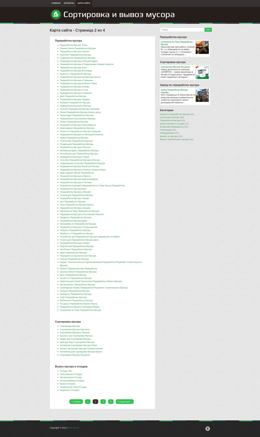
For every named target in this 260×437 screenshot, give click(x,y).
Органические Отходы (71, 377)
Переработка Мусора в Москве (75, 192)
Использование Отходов (72, 380)
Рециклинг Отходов (69, 390)
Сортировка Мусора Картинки (74, 329)
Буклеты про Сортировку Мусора (76, 336)
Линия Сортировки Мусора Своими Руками (81, 348)
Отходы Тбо (66, 371)
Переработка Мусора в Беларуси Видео (80, 307)
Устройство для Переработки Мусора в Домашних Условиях (90, 236)
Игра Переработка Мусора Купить (77, 204)
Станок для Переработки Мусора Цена (79, 240)
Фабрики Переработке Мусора (75, 102)
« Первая (76, 401)
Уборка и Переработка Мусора (75, 230)
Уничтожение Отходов (71, 374)
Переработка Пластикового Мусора (77, 118)
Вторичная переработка (174, 127)
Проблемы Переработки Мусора (76, 249)
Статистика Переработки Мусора (76, 141)
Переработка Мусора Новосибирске (78, 125)
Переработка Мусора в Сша (74, 90)
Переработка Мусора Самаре (74, 198)
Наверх (207, 428)
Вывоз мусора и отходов (174, 124)
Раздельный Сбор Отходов (73, 387)
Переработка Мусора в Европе (75, 176)
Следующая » (125, 401)
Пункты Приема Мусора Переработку (78, 268)
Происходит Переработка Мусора (77, 115)
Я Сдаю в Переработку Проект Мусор (78, 303)
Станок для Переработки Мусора (76, 195)
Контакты (69, 3)
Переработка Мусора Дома (73, 220)
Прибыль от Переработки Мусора (76, 233)
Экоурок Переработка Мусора (75, 291)
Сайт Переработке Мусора (73, 297)
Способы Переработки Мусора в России (80, 160)
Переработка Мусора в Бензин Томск (78, 83)
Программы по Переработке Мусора (78, 224)
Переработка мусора (173, 37)
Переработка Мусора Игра (73, 189)
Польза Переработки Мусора (74, 259)
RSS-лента (73, 428)
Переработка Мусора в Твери (74, 157)
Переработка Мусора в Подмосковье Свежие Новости (87, 64)
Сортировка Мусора (70, 326)
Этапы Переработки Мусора (74, 121)
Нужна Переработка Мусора (74, 138)
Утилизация (168, 130)
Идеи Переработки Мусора (73, 252)
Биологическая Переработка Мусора (78, 272)
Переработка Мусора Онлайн (74, 86)
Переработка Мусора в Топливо (76, 182)
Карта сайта (84, 3)
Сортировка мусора (173, 62)
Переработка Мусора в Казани (75, 208)
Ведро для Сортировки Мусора (75, 339)
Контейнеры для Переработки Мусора (79, 153)
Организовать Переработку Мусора (77, 284)
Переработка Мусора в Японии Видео (79, 61)
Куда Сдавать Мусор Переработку (77, 173)
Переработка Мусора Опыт (73, 67)
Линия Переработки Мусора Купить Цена (80, 112)
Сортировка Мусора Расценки (75, 355)
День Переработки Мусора (73, 275)
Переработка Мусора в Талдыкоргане (78, 227)
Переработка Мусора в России (75, 147)
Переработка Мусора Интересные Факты (80, 77)
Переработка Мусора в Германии (76, 80)
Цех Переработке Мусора (72, 201)
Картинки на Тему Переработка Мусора (79, 211)
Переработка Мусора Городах (75, 99)
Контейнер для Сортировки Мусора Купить (81, 351)
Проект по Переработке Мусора (76, 278)
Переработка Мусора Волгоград (76, 70)
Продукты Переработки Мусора (75, 217)
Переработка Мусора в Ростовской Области (82, 214)
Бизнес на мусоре (171, 136)
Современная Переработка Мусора (77, 58)
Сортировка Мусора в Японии (75, 332)
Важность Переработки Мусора (75, 74)
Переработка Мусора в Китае (74, 51)
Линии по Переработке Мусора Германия (80, 131)
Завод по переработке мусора (179, 85)
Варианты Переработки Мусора (76, 294)
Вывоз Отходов (67, 383)
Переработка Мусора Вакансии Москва (79, 166)
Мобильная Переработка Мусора (76, 300)
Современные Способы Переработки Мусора (82, 163)
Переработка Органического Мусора (78, 256)
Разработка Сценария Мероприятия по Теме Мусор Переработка (92, 185)
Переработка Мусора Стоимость (76, 93)
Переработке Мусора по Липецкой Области (81, 134)
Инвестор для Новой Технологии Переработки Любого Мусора (91, 281)
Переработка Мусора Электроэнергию (79, 179)
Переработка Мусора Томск (73, 45)
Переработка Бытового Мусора (75, 106)
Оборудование (169, 133)
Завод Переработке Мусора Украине (185, 91)
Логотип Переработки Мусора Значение (79, 109)
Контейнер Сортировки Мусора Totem (78, 345)
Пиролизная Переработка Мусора (77, 246)
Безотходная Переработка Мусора (77, 128)
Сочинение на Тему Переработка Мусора (80, 310)
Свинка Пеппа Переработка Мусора (78, 48)
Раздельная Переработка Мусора (76, 144)
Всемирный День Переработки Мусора (79, 150)
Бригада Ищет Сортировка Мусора (77, 342)
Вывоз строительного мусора (176, 139)
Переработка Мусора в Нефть (75, 243)
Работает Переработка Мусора (75, 55)
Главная (56, 3)
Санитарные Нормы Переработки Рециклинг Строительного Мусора (94, 287)
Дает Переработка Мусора (73, 96)
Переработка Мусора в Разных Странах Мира (82, 169)
